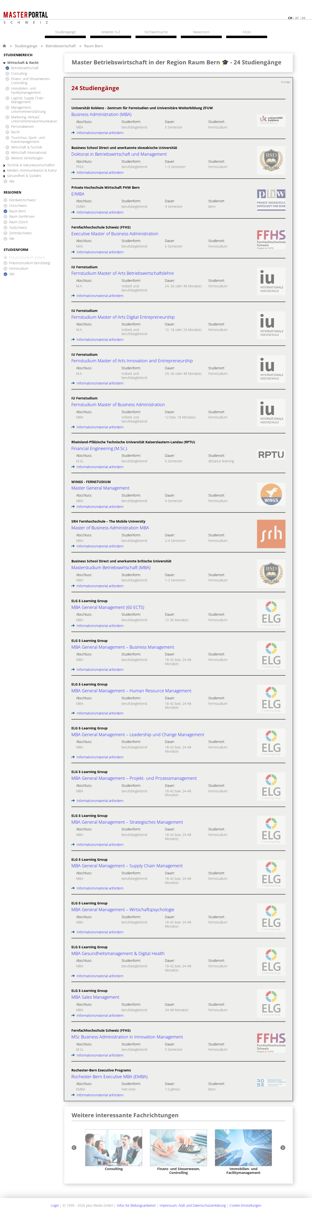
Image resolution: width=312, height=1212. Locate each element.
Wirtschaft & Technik (26, 147)
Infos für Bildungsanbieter (136, 1205)
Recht (15, 132)
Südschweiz (18, 228)
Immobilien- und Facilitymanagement (26, 91)
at (297, 18)
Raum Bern (93, 45)
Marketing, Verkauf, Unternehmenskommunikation (34, 119)
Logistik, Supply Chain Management (27, 100)
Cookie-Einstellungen (245, 1205)
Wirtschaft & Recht (23, 63)
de (303, 18)
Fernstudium (18, 269)
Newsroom (201, 32)
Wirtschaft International (28, 153)
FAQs (247, 32)
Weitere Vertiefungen (27, 158)
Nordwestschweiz (22, 200)
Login (55, 1205)
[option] (113, 1150)
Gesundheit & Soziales (24, 176)
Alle (11, 181)
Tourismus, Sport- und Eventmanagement (28, 140)
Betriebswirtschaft (61, 45)
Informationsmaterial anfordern (97, 132)
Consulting (19, 74)
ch (290, 18)
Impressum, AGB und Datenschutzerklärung (193, 1205)
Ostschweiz (18, 206)
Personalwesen (22, 127)
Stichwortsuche (156, 32)
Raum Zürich (18, 222)
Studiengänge (26, 45)
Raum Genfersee (21, 217)
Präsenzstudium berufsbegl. (30, 263)
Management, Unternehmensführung (28, 110)
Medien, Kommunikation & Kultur (32, 170)
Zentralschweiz (20, 233)
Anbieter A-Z (110, 32)
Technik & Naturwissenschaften (31, 165)
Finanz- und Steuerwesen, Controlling (30, 81)
